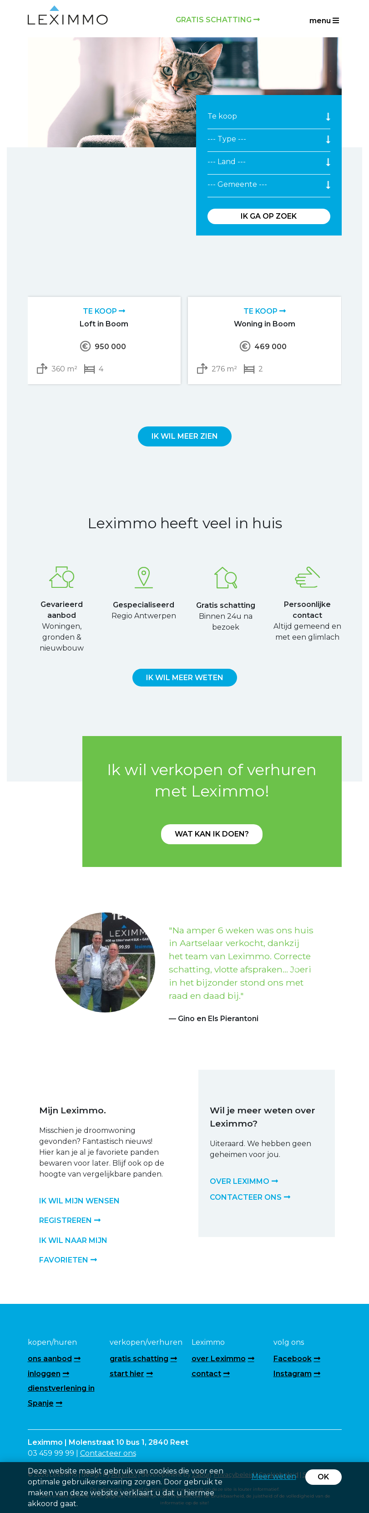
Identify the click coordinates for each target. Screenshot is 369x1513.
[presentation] (175, 406)
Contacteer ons (108, 1453)
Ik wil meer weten (184, 677)
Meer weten (274, 1476)
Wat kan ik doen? (212, 834)
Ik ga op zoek (269, 216)
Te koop (104, 311)
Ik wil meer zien (185, 436)
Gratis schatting (218, 19)
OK (323, 1477)
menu (324, 20)
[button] (74, 968)
